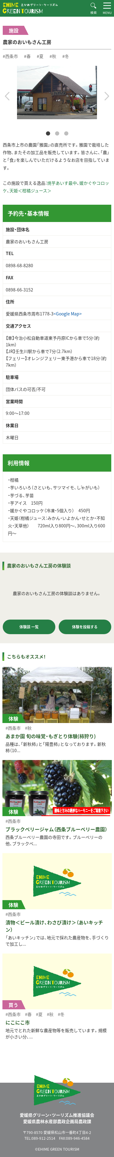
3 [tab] (66, 134)
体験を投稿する (85, 627)
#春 (27, 56)
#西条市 (10, 56)
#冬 (65, 56)
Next (107, 96)
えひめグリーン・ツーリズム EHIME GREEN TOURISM (30, 8)
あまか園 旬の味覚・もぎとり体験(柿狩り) (50, 736)
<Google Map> (68, 314)
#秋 (53, 56)
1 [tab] (48, 134)
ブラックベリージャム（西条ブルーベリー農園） (56, 829)
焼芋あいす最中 (62, 183)
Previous (7, 96)
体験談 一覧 (29, 627)
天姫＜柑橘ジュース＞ (30, 190)
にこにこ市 (17, 1022)
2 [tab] (57, 134)
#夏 (40, 56)
